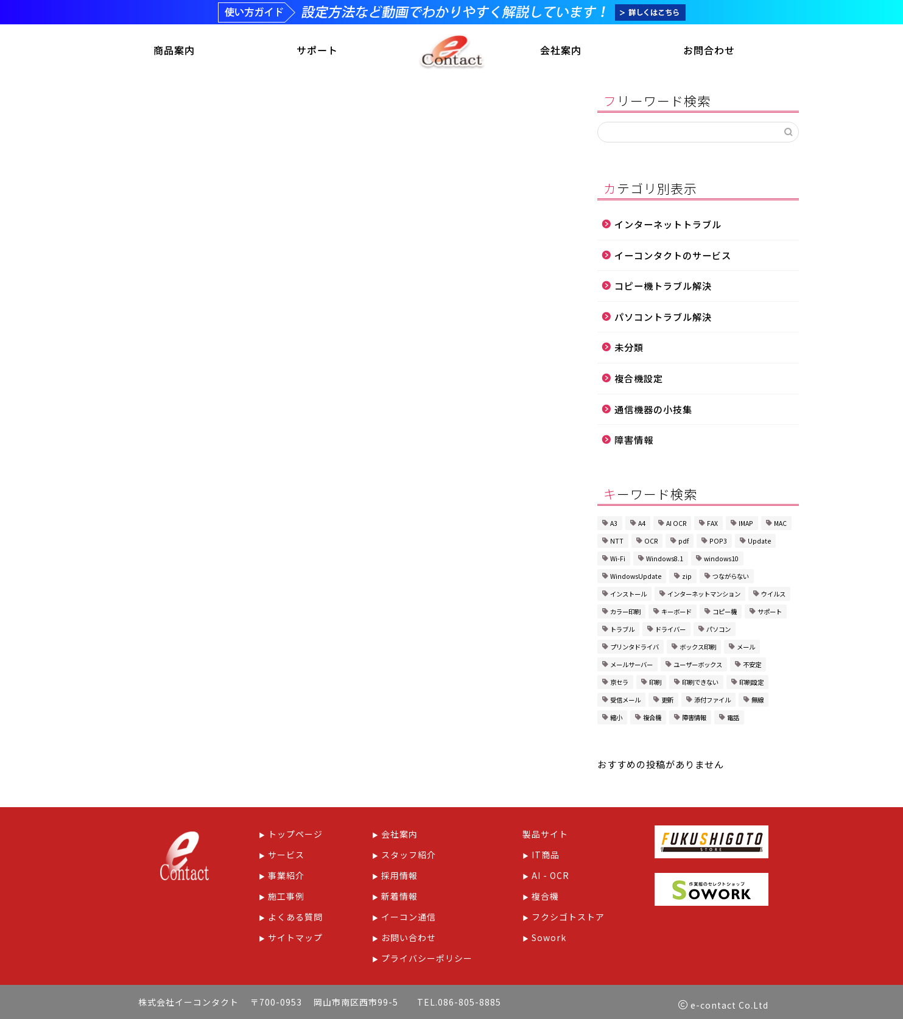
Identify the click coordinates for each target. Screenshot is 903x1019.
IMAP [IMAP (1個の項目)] (746, 524)
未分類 (629, 348)
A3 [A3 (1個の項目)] (613, 524)
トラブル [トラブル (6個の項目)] (622, 630)
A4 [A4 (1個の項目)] (641, 524)
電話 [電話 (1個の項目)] (733, 718)
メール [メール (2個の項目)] (746, 648)
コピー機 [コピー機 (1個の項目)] (724, 612)
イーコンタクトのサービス (672, 256)
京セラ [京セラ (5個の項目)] (619, 683)
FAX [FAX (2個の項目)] (712, 524)
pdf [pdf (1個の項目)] (683, 542)
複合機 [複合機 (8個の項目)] (652, 718)
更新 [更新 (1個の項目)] (667, 701)
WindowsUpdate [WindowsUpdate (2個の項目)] (635, 577)
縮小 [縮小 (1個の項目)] (616, 718)
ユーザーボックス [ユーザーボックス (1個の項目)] (697, 665)
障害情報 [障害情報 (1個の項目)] (694, 718)
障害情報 (633, 440)
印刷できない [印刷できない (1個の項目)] (700, 683)
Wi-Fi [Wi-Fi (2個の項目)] (617, 559)
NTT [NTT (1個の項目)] (617, 542)
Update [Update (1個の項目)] (759, 542)
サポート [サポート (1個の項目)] (769, 612)
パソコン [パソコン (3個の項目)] (718, 630)
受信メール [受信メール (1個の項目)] (625, 701)
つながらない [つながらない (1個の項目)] (730, 577)
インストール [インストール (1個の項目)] (628, 595)
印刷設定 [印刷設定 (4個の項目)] (751, 683)
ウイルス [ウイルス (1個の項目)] (773, 595)
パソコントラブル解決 (663, 317)
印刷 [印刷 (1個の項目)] (655, 683)
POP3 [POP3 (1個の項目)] (718, 542)
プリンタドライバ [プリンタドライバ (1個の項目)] (634, 648)
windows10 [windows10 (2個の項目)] (721, 559)
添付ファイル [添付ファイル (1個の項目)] (712, 701)
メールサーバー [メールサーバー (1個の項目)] (631, 665)
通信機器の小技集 (653, 410)
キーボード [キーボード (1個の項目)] (676, 612)
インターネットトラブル (668, 225)
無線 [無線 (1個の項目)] (757, 701)
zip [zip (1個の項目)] (687, 577)
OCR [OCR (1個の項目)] (651, 542)
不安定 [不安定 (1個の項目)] (752, 665)
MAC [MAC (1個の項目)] (780, 524)
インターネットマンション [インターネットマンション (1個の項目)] (703, 595)
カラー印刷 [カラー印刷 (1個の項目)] (625, 612)
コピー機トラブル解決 (663, 286)
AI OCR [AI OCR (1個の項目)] (676, 524)
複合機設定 (638, 379)
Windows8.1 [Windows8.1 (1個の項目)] (664, 559)
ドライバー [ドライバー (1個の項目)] (670, 630)
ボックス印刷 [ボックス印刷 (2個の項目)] (698, 648)
